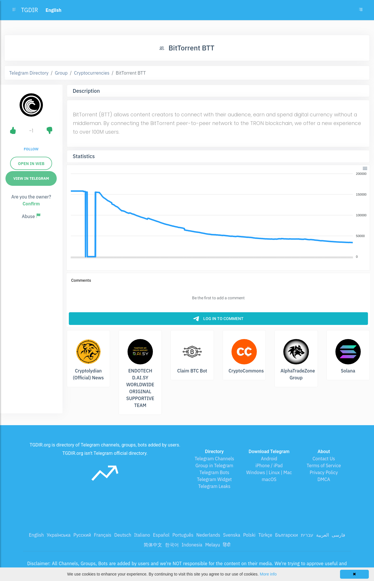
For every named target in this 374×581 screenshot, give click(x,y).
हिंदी (226, 545)
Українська (59, 535)
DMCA (324, 479)
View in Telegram (31, 178)
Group (61, 73)
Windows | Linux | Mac (269, 472)
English (36, 535)
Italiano (142, 535)
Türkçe (265, 535)
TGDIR (29, 10)
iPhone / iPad (269, 465)
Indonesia (192, 545)
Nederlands (208, 535)
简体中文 (153, 545)
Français (102, 535)
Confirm (31, 204)
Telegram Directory (28, 73)
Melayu (212, 545)
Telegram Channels (214, 458)
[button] (364, 167)
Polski (249, 535)
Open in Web (31, 163)
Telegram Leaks (214, 486)
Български (286, 535)
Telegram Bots (214, 472)
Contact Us (323, 458)
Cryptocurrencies (91, 73)
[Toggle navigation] (361, 10)
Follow (31, 149)
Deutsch (122, 535)
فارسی (338, 535)
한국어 (172, 545)
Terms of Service (324, 465)
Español (161, 535)
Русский (82, 535)
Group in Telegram (214, 465)
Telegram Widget (214, 479)
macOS (269, 479)
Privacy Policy (324, 472)
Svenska (231, 535)
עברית (307, 535)
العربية (322, 535)
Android (269, 458)
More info (268, 574)
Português (182, 535)
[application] (218, 215)
